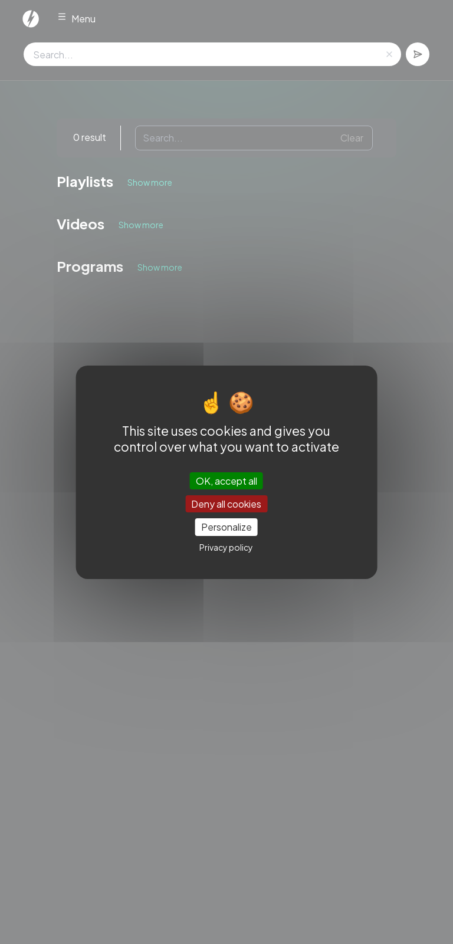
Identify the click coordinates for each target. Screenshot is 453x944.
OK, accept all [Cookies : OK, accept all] (226, 481)
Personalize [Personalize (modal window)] (226, 527)
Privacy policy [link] (226, 547)
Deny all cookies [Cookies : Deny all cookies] (226, 504)
